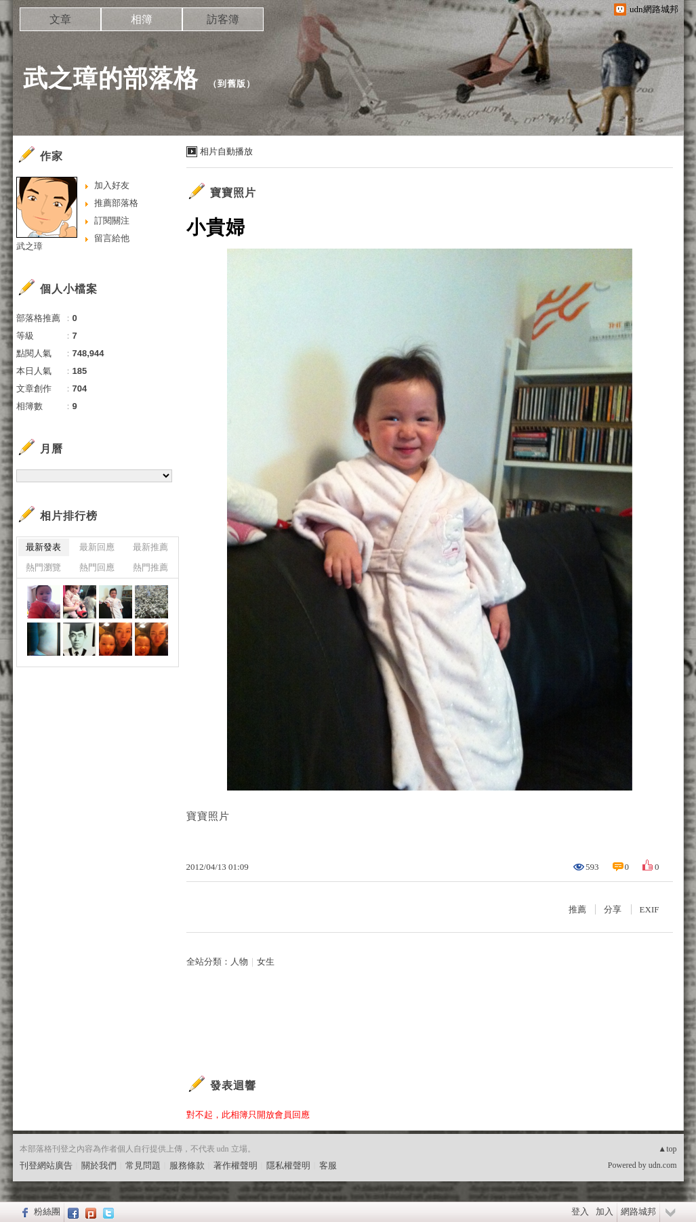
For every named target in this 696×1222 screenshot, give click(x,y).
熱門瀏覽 (43, 567)
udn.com (663, 1165)
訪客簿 (223, 19)
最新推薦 (150, 547)
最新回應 (97, 547)
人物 (239, 961)
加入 (604, 1211)
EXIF (649, 909)
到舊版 (232, 84)
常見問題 (143, 1165)
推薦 (577, 909)
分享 (612, 909)
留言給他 (111, 238)
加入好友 (111, 185)
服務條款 (187, 1165)
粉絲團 (47, 1211)
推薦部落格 (116, 203)
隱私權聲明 (288, 1165)
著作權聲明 (235, 1165)
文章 (60, 19)
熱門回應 (97, 567)
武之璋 (29, 246)
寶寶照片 (233, 192)
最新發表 (43, 547)
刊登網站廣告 (46, 1165)
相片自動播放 (226, 151)
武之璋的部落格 (111, 78)
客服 (328, 1165)
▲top (667, 1149)
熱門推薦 (150, 567)
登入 (580, 1211)
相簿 (141, 19)
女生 (265, 961)
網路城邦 (638, 1211)
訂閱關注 (111, 220)
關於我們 (99, 1165)
